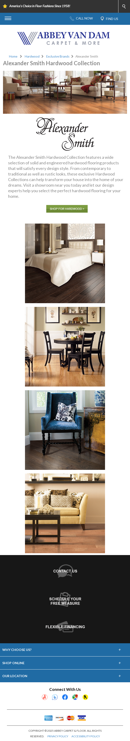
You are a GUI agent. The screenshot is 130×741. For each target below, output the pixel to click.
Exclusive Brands (57, 56)
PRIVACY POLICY (57, 736)
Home (13, 56)
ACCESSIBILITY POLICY (85, 736)
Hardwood (32, 56)
